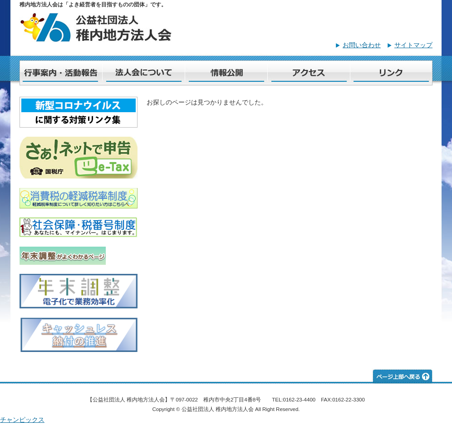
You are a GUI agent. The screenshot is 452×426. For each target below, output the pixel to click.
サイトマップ (413, 45)
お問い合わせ (362, 45)
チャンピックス (22, 419)
